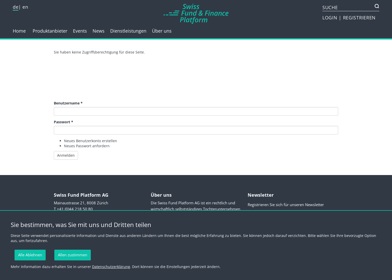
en (25, 7)
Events (80, 31)
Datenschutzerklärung (111, 266)
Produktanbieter (50, 31)
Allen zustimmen (72, 254)
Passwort (63, 121)
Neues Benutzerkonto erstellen (90, 140)
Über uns (162, 31)
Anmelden (66, 155)
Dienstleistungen (128, 31)
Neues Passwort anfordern (87, 145)
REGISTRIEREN (359, 18)
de (15, 7)
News (99, 31)
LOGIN (330, 18)
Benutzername (68, 103)
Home (19, 31)
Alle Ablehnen (30, 254)
